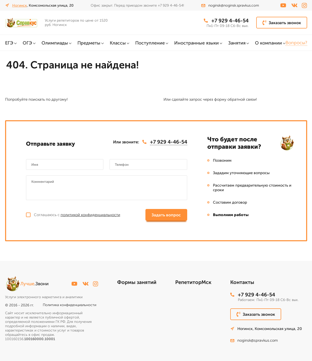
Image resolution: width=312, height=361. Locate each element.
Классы (118, 43)
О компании (268, 43)
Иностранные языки (196, 43)
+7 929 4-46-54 (226, 21)
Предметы (88, 43)
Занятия (237, 43)
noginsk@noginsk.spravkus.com (230, 5)
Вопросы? (296, 43)
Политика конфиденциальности (69, 305)
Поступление (150, 43)
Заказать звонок (281, 22)
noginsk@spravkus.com (254, 340)
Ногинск (19, 5)
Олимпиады (55, 43)
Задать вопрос (166, 215)
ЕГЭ (9, 43)
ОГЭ (27, 43)
